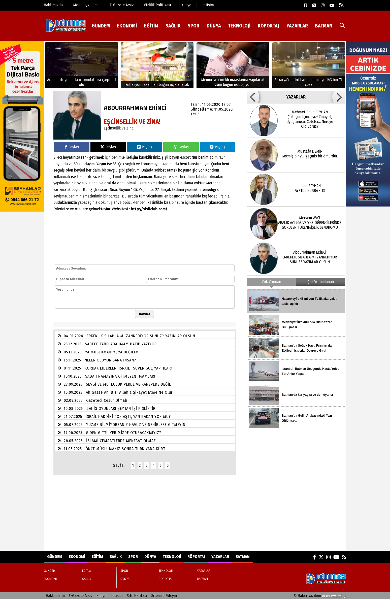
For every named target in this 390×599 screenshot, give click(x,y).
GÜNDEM (101, 26)
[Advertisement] (140, 513)
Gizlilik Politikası (157, 5)
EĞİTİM (151, 26)
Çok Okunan (271, 281)
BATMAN (323, 26)
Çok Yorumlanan (320, 281)
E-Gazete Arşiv (122, 5)
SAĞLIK (173, 26)
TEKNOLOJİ (239, 26)
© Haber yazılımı (320, 595)
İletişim (208, 5)
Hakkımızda (53, 5)
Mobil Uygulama (86, 5)
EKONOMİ (127, 26)
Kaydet (144, 313)
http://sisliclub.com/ (149, 209)
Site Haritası (137, 595)
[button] (253, 97)
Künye (186, 5)
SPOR (193, 26)
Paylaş (72, 147)
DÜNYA (214, 26)
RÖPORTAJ (268, 26)
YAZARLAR (297, 26)
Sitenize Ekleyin (164, 595)
